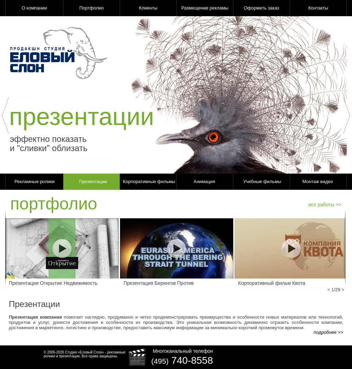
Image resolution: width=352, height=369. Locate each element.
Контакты (318, 8)
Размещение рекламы (204, 8)
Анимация (204, 181)
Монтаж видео (317, 181)
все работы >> (324, 204)
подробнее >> (328, 332)
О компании (34, 8)
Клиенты (148, 8)
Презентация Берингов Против (159, 283)
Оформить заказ (261, 8)
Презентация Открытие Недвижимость (53, 283)
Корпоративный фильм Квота (271, 283)
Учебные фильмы (262, 181)
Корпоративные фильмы (149, 181)
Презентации (93, 181)
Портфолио (91, 8)
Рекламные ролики (34, 181)
